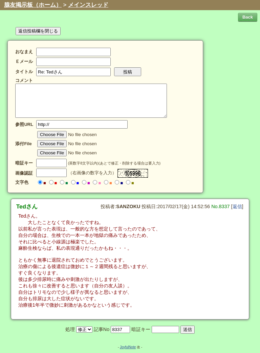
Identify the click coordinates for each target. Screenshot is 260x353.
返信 (237, 206)
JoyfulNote (128, 347)
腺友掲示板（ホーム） (33, 5)
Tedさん (27, 206)
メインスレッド (88, 5)
